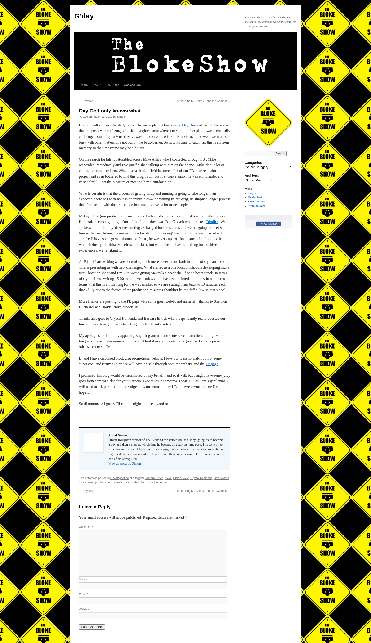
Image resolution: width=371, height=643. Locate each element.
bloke (168, 478)
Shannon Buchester (110, 482)
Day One (188, 125)
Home (84, 85)
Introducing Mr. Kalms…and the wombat (203, 101)
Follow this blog (268, 223)
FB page (212, 364)
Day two (86, 101)
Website (84, 609)
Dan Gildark (221, 478)
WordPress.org (256, 205)
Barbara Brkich (154, 478)
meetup (92, 482)
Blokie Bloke (181, 478)
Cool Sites (112, 85)
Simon (121, 116)
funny (82, 482)
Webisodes (132, 482)
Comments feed (257, 201)
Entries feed (255, 197)
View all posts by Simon (126, 463)
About (97, 85)
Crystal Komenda (201, 478)
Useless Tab (132, 85)
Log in (252, 193)
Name (83, 579)
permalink (165, 482)
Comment (86, 527)
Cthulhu (212, 222)
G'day (84, 16)
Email (83, 594)
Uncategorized (119, 478)
